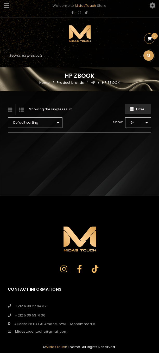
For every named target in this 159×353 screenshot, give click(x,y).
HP (93, 82)
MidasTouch (85, 5)
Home (44, 82)
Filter (140, 109)
